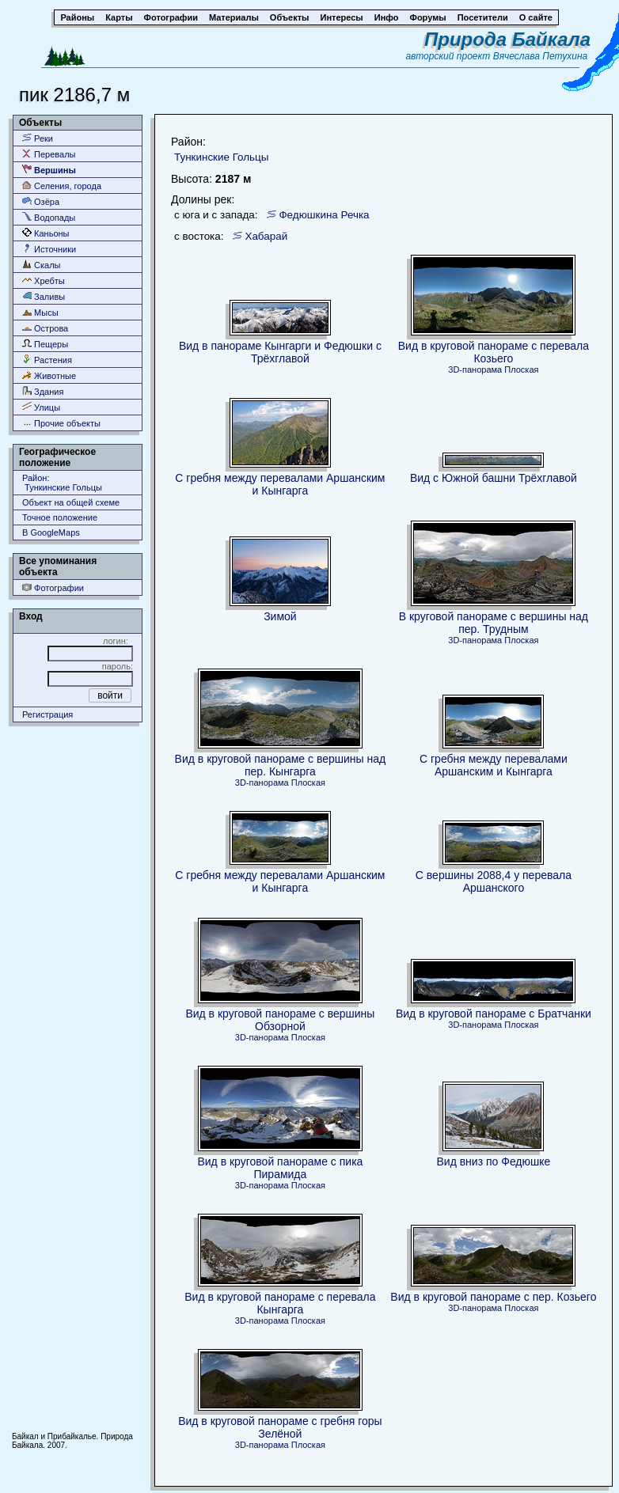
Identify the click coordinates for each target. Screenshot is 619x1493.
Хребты (43, 280)
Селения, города (61, 185)
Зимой (280, 616)
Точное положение (59, 517)
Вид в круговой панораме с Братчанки (493, 1013)
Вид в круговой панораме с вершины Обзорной (279, 1020)
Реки (37, 138)
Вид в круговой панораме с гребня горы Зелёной (280, 1427)
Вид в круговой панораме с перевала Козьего (493, 352)
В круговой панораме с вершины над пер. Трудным (493, 622)
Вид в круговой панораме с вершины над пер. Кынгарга (280, 765)
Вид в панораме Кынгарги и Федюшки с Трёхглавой (280, 352)
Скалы (41, 265)
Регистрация (47, 714)
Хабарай (266, 236)
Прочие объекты (61, 423)
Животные (49, 375)
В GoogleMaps (51, 532)
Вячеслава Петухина (540, 56)
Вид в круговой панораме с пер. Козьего (493, 1296)
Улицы (41, 407)
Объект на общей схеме (71, 502)
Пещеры (45, 344)
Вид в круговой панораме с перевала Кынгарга (279, 1303)
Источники (49, 249)
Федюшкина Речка (324, 215)
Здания (42, 391)
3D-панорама (475, 369)
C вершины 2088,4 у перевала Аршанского (494, 881)
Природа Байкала (507, 39)
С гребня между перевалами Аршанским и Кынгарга (280, 484)
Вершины (49, 170)
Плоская (521, 369)
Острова (45, 328)
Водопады (48, 217)
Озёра (40, 201)
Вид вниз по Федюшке (493, 1161)
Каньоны (46, 233)
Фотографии (53, 587)
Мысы (40, 312)
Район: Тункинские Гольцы (62, 482)
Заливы (43, 296)
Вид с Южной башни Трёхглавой (493, 478)
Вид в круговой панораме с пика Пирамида (280, 1167)
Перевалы (48, 154)
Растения (47, 359)
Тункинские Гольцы (221, 157)
